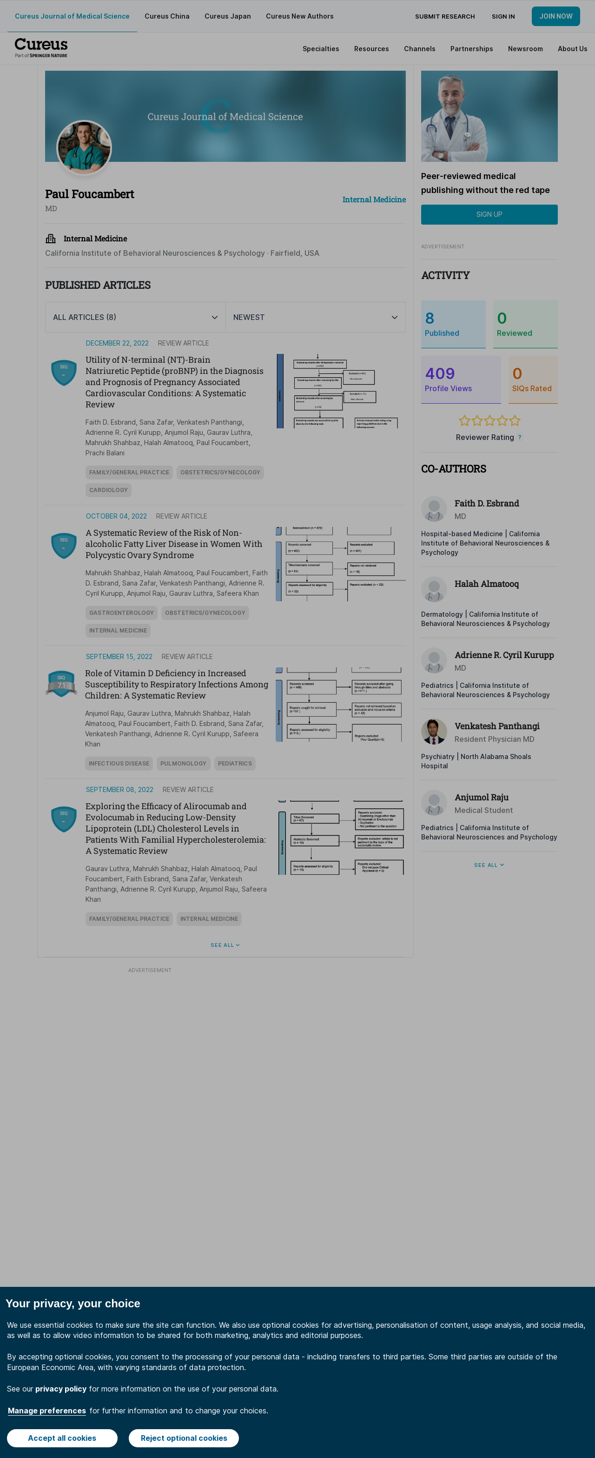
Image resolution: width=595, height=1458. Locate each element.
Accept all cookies (62, 1438)
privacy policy (60, 1388)
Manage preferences (47, 1410)
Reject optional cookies (184, 1438)
